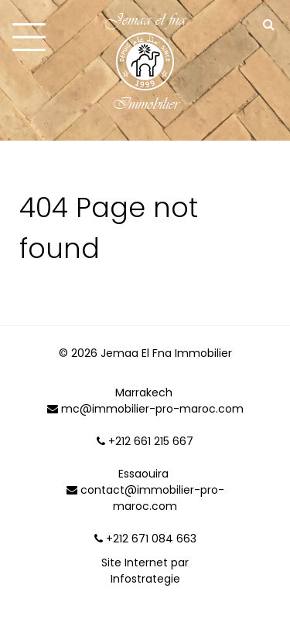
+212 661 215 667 (145, 441)
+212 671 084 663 (145, 538)
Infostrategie (145, 578)
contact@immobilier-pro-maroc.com (145, 498)
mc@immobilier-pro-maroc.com (145, 408)
